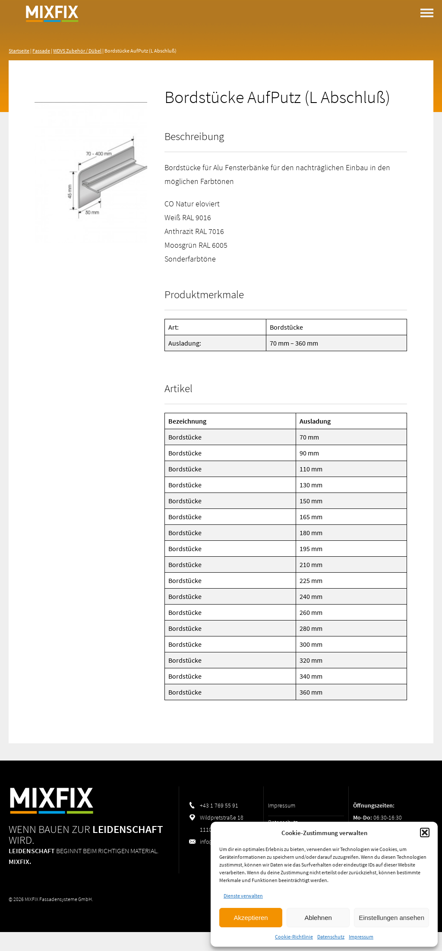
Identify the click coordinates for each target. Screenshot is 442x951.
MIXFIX (52, 34)
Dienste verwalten (243, 895)
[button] (424, 832)
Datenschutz (330, 936)
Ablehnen (318, 917)
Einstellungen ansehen (391, 917)
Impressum (361, 936)
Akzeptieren (251, 917)
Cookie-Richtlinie (294, 936)
